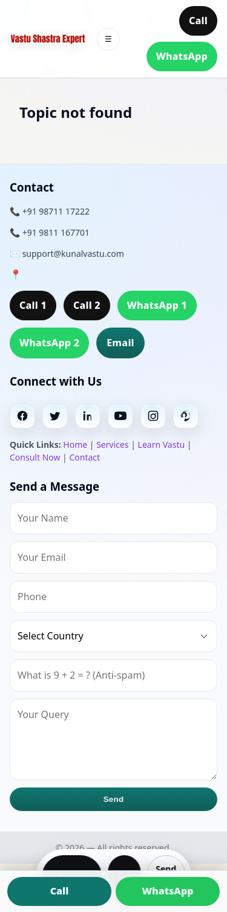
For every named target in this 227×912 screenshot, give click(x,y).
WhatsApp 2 (49, 342)
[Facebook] (22, 416)
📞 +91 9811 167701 (50, 232)
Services (112, 444)
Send (114, 799)
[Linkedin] (87, 416)
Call (198, 20)
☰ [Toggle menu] (108, 39)
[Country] (113, 636)
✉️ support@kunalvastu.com (67, 253)
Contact (84, 457)
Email (120, 342)
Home (75, 444)
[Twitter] (55, 416)
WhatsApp (182, 56)
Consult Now (35, 457)
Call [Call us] (59, 890)
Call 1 (33, 305)
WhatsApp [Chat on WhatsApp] (167, 890)
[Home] (48, 39)
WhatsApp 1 (157, 305)
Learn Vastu (161, 444)
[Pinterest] (186, 416)
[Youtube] (120, 416)
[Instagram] (153, 416)
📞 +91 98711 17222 (50, 211)
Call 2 (86, 305)
